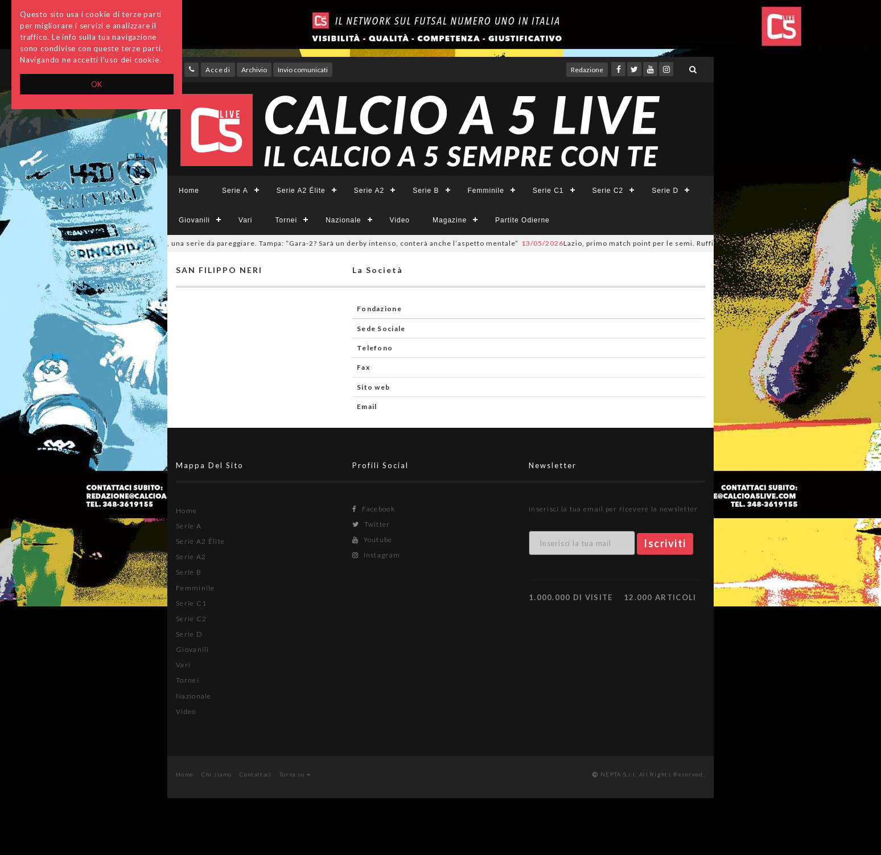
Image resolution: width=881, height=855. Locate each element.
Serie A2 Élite (301, 191)
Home (189, 191)
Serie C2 (608, 191)
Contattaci (256, 774)
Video (400, 220)
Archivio (254, 69)
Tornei (286, 220)
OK (97, 84)
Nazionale (343, 220)
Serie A (235, 191)
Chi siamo (216, 774)
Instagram (376, 555)
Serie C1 (548, 191)
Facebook (373, 509)
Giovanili (194, 220)
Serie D (665, 191)
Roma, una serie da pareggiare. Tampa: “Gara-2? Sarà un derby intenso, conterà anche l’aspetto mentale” (318, 243)
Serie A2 (369, 191)
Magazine (450, 220)
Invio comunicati (303, 69)
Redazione (587, 69)
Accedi (217, 69)
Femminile (486, 191)
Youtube (372, 539)
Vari (245, 220)
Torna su (295, 774)
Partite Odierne (522, 220)
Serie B (426, 191)
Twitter (371, 524)
